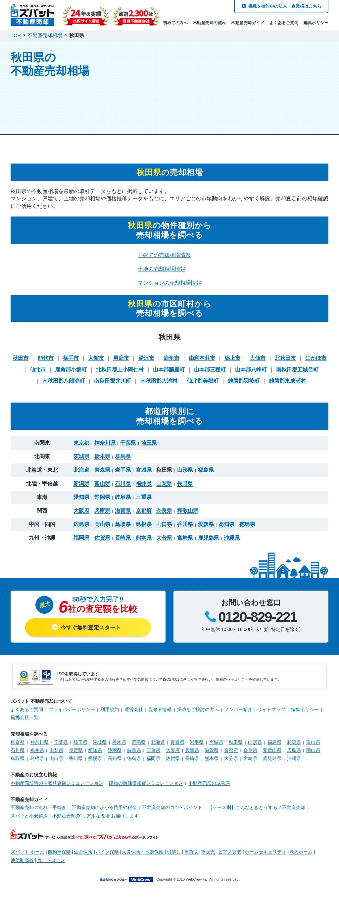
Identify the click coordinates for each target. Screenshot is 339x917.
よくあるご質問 (284, 23)
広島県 (81, 519)
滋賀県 (123, 506)
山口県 (164, 519)
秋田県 (236, 737)
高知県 (226, 519)
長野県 (185, 479)
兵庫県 (102, 506)
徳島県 (247, 519)
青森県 (102, 465)
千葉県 (128, 438)
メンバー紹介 (238, 704)
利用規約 (109, 704)
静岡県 (102, 492)
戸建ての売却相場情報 (164, 250)
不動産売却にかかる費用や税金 (104, 802)
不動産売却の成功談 (209, 778)
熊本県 (144, 533)
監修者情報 (159, 704)
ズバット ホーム (27, 847)
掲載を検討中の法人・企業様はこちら (284, 6)
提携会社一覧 (24, 712)
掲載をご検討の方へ (198, 704)
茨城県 (81, 452)
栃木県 (102, 452)
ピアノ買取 (229, 847)
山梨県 (164, 479)
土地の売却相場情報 (161, 264)
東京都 (81, 438)
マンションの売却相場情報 (169, 278)
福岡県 (81, 533)
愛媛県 (206, 519)
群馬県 (123, 452)
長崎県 (123, 533)
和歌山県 (187, 506)
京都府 (144, 506)
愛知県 (81, 492)
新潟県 (81, 479)
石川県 (123, 479)
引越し (174, 847)
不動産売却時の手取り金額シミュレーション (57, 778)
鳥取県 (123, 519)
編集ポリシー (316, 23)
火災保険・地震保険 (143, 847)
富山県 (102, 479)
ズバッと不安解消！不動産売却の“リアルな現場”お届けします (75, 811)
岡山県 (102, 519)
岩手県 (123, 465)
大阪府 (81, 506)
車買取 (191, 847)
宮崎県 (185, 533)
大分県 (164, 533)
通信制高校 (22, 855)
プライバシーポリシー (72, 704)
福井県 (144, 479)
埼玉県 (149, 438)
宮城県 (144, 465)
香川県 (185, 519)
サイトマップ (271, 704)
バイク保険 (107, 847)
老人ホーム (301, 847)
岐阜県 (123, 492)
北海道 (81, 465)
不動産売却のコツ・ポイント (172, 802)
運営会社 (133, 704)
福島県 (206, 465)
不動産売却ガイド (247, 23)
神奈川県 (105, 438)
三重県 (144, 492)
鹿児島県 (208, 533)
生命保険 (83, 847)
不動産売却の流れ (209, 23)
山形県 (185, 465)
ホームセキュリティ (265, 847)
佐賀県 (102, 533)
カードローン (51, 855)
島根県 (144, 519)
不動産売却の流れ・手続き (38, 802)
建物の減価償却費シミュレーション (146, 778)
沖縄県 (232, 533)
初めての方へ (175, 23)
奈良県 (164, 506)
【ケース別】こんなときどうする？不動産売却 (256, 802)
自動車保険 (59, 847)
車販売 (208, 847)
